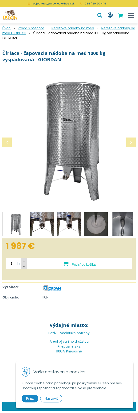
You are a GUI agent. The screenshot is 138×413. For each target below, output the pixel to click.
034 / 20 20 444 (95, 3)
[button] (99, 15)
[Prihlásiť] (110, 15)
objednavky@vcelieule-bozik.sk (54, 3)
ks (18, 263)
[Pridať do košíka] (79, 263)
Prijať (30, 398)
